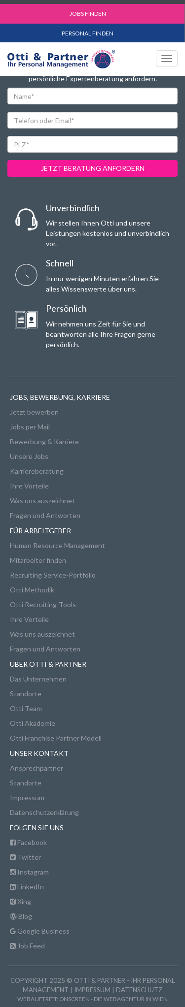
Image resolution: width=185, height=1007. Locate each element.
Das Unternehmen (38, 679)
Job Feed (27, 946)
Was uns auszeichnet (42, 500)
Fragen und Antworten (45, 515)
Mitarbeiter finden (38, 560)
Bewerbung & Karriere (44, 441)
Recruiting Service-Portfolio (53, 575)
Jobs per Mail (30, 426)
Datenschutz (139, 990)
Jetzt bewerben (34, 412)
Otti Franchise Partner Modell (56, 738)
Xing (20, 901)
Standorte (25, 693)
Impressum (27, 797)
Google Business (40, 931)
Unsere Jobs (29, 456)
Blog (21, 916)
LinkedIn (27, 886)
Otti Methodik (32, 589)
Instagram (29, 872)
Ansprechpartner (36, 768)
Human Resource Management (57, 545)
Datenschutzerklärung (44, 812)
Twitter (25, 857)
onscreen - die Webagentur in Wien (113, 998)
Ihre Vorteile (29, 486)
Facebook (28, 842)
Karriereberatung (37, 471)
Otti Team (26, 708)
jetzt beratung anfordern (93, 168)
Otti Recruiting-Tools (43, 604)
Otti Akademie (32, 723)
